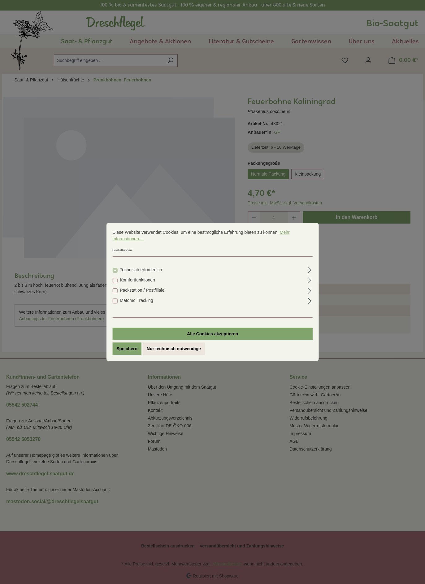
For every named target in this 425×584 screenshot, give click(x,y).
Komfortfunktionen (137, 280)
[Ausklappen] (310, 270)
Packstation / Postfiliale (142, 290)
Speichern (126, 349)
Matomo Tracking (136, 301)
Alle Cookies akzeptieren (212, 334)
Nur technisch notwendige (174, 349)
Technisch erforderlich (141, 270)
